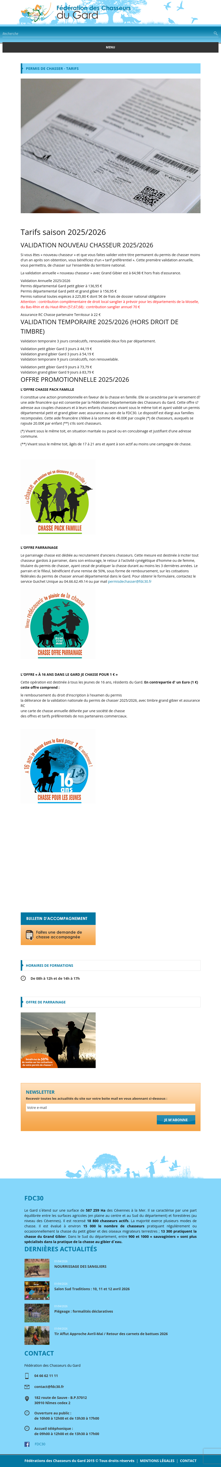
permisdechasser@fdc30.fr (130, 581)
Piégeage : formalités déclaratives (83, 1311)
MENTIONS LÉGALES (157, 1460)
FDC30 (34, 1444)
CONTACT (188, 1460)
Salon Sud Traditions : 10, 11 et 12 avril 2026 (92, 1288)
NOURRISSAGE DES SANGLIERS (80, 1266)
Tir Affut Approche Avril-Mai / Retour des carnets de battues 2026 (111, 1333)
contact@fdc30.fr (49, 1386)
